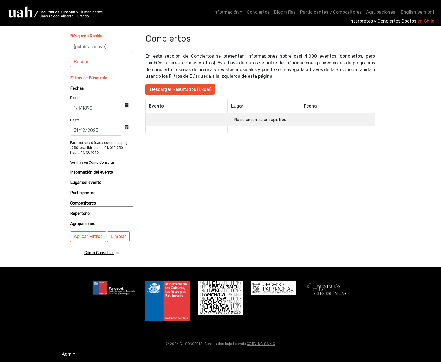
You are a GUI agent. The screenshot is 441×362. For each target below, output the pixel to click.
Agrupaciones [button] (82, 224)
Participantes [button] (82, 193)
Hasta (75, 120)
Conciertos (258, 12)
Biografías (285, 12)
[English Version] (417, 12)
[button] (86, 36)
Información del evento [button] (91, 172)
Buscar (81, 61)
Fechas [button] (77, 88)
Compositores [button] (83, 203)
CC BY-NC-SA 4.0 (261, 344)
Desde (75, 98)
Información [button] (226, 12)
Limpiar (118, 236)
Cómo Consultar (102, 162)
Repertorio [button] (80, 213)
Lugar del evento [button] (85, 182)
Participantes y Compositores (331, 12)
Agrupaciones (380, 12)
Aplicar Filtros (88, 236)
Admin (68, 354)
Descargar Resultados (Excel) (180, 89)
